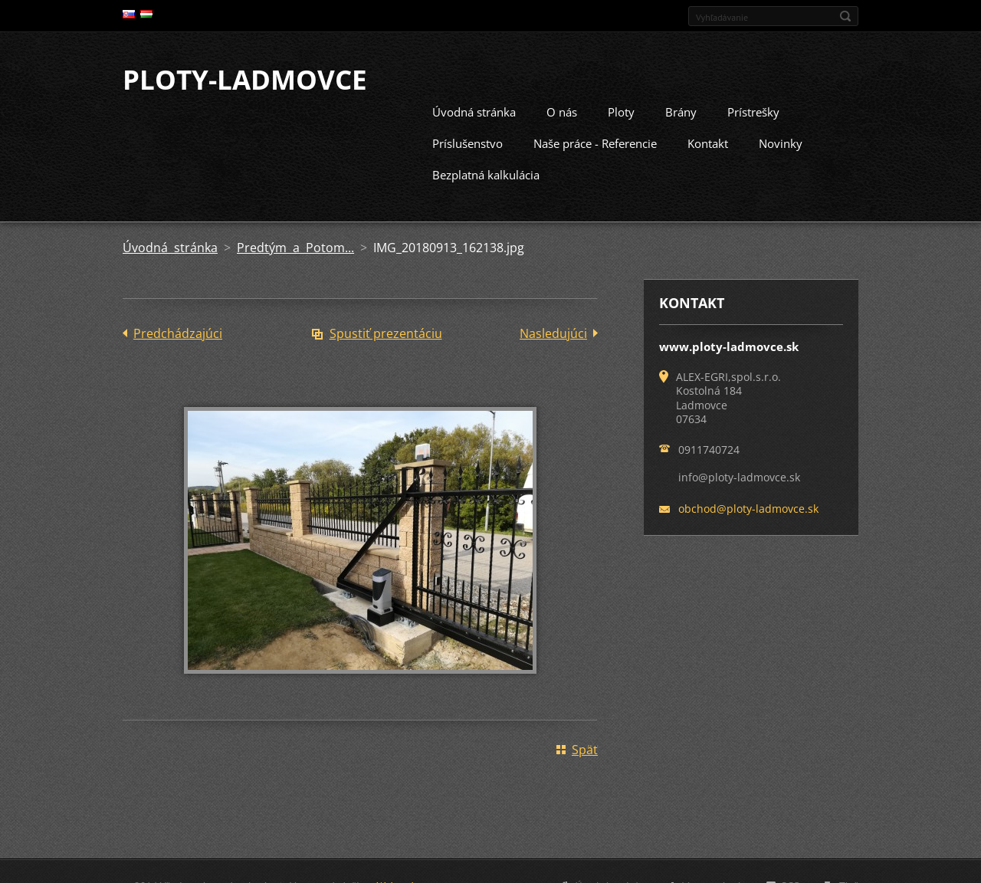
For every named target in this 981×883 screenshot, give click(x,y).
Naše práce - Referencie (595, 141)
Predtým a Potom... (295, 246)
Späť (585, 748)
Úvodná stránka (474, 110)
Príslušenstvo (467, 141)
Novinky (780, 141)
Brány (681, 110)
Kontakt (707, 141)
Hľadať (845, 16)
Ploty (621, 110)
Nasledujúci (553, 331)
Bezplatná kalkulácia (486, 173)
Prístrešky (753, 110)
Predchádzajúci (177, 331)
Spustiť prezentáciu (386, 331)
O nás (561, 110)
